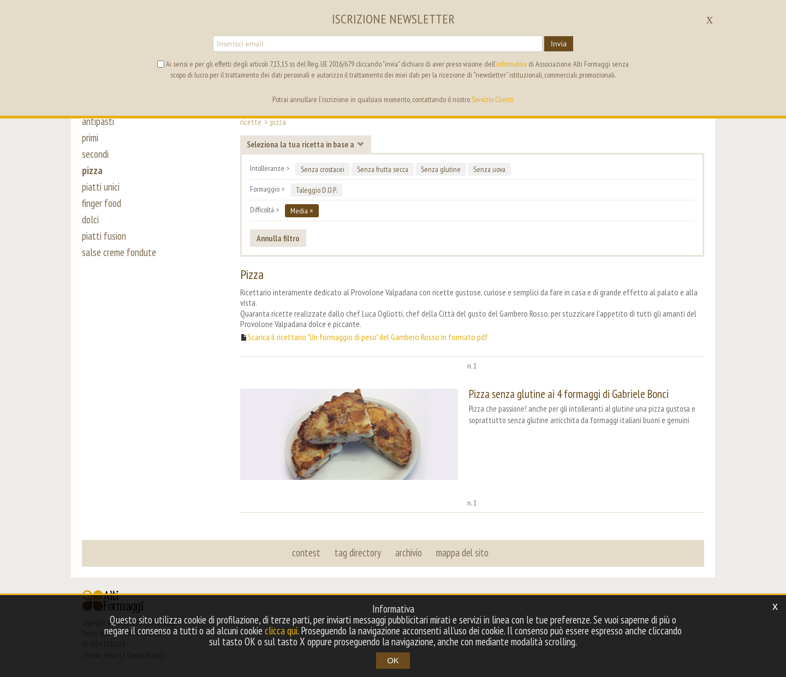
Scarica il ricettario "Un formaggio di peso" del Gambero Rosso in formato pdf (368, 337)
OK (393, 660)
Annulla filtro (278, 238)
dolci (90, 219)
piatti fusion (104, 236)
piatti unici (101, 187)
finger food (101, 203)
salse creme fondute (119, 252)
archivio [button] (408, 552)
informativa (511, 64)
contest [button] (306, 552)
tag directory (358, 552)
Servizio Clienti (493, 99)
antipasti (98, 121)
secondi (95, 154)
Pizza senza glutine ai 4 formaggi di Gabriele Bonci (569, 394)
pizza (92, 170)
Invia (559, 44)
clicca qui (281, 630)
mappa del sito (462, 552)
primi (90, 137)
